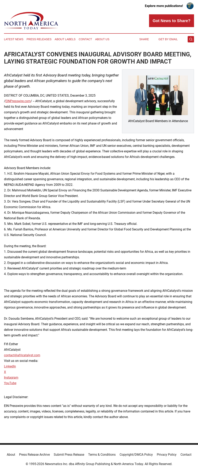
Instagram (11, 377)
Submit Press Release (69, 454)
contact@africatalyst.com (22, 355)
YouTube (10, 383)
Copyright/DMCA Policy (136, 454)
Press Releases (39, 39)
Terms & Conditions (102, 454)
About (11, 454)
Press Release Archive (34, 454)
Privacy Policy (167, 454)
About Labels (65, 39)
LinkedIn (10, 366)
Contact (85, 39)
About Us (102, 39)
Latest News (13, 39)
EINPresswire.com (18, 101)
